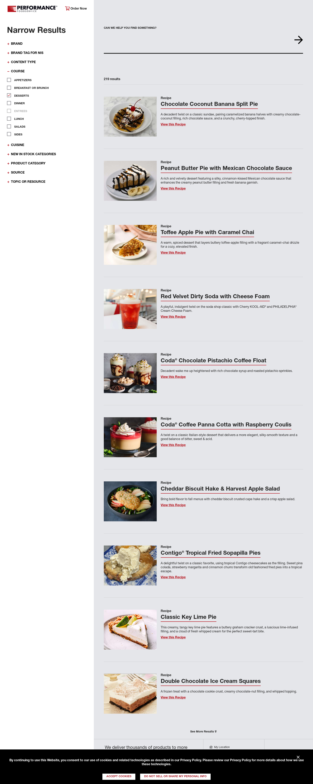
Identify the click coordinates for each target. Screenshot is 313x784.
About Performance (116, 9)
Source (18, 173)
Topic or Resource (28, 182)
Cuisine (17, 145)
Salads (18, 126)
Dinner (18, 103)
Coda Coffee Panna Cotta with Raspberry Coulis (226, 425)
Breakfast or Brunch (30, 88)
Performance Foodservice (33, 9)
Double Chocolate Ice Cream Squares (211, 682)
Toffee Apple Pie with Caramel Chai (207, 233)
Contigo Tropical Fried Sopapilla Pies (211, 553)
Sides (16, 134)
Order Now (76, 9)
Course (18, 71)
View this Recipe (173, 124)
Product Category (28, 163)
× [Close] (298, 757)
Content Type (23, 62)
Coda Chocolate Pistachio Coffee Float (213, 361)
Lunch (17, 119)
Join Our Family (274, 9)
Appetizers (21, 80)
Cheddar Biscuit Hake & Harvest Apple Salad (220, 489)
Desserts (20, 95)
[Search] (303, 9)
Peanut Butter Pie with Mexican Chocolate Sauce (226, 169)
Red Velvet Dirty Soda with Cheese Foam (215, 297)
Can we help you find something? (130, 28)
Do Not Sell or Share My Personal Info (175, 776)
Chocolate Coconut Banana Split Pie (209, 104)
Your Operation (202, 9)
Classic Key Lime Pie (188, 617)
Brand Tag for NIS (27, 53)
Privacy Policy (190, 760)
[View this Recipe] (130, 117)
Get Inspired (237, 9)
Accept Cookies (118, 776)
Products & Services (161, 9)
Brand (17, 44)
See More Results (203, 731)
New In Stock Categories (33, 154)
